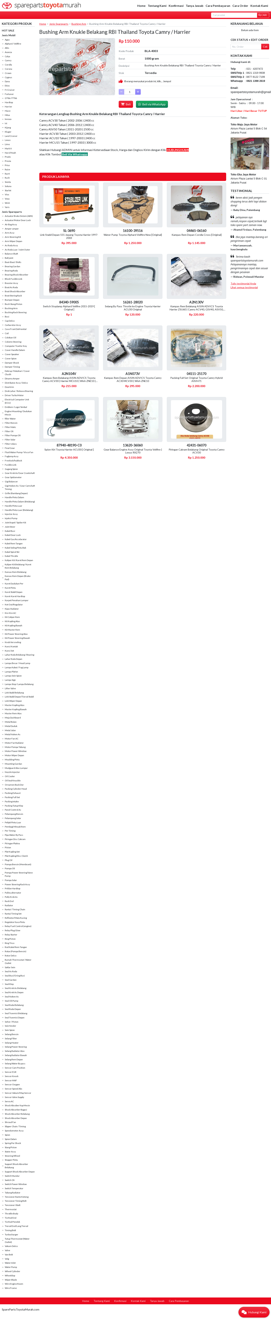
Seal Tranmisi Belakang (16, 1013)
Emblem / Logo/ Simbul (16, 407)
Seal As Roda (11, 971)
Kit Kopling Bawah (13, 625)
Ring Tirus (10, 943)
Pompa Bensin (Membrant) (18, 864)
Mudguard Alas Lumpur (16, 768)
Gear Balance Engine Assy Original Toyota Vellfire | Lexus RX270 (133, 451)
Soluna (8, 186)
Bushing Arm (11, 308)
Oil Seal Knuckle (13, 780)
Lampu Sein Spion (13, 675)
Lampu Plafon (11, 671)
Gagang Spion (11, 469)
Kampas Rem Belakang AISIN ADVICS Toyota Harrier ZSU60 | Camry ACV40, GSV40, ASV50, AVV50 (196, 309)
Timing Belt (10, 1230)
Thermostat (11, 1209)
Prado (8, 156)
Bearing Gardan (12, 266)
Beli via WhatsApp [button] (152, 104)
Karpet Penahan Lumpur (16, 600)
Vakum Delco (11, 1246)
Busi (7, 316)
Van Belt (9, 1254)
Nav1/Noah (10, 152)
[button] (254, 1312)
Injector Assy (11, 514)
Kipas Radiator (12, 608)
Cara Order (240, 5)
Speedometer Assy (14, 1130)
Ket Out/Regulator (14, 604)
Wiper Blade (11, 1279)
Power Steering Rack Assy (17, 884)
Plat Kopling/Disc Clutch (16, 856)
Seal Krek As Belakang (15, 988)
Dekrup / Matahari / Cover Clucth (17, 373)
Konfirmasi (176, 5)
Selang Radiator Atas (15, 1051)
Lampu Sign (10, 680)
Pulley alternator (13, 892)
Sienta (8, 182)
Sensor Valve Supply (14, 1097)
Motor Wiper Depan (14, 755)
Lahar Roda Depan (13, 659)
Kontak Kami (259, 5)
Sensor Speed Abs (13, 1088)
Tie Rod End (10, 1217)
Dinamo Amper (12, 378)
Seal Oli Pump (11, 1000)
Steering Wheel (12, 1155)
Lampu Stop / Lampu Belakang (19, 684)
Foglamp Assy (11, 456)
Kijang (8, 127)
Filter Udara (11, 443)
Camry (8, 60)
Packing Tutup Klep (14, 805)
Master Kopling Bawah (16, 709)
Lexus (8, 140)
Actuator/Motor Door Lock (18, 220)
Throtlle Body (11, 1213)
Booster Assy (11, 283)
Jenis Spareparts (12, 211)
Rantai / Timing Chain (15, 909)
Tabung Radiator (12, 1192)
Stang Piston (11, 1147)
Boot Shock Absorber (15, 291)
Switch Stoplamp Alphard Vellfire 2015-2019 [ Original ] (69, 308)
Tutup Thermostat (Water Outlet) (17, 1240)
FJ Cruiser (10, 89)
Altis (7, 48)
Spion (7, 1134)
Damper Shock (12, 362)
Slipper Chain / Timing (15, 1126)
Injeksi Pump (11, 518)
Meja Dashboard (13, 717)
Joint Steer (10, 526)
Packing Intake (12, 801)
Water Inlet (10, 1262)
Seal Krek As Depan (14, 992)
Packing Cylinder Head (16, 788)
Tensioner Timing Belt (15, 1200)
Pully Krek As (11, 897)
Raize (7, 169)
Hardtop (9, 102)
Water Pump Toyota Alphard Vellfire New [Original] (133, 234)
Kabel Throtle (11, 556)
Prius (7, 165)
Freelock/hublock (13, 460)
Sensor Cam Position (15, 1067)
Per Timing (10, 830)
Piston (8, 847)
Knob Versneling (13, 642)
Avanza (8, 52)
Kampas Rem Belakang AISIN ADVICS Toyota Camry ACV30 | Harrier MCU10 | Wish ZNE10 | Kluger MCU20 (69, 381)
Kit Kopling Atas (12, 621)
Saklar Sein (10, 967)
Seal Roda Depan (13, 1009)
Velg (7, 1258)
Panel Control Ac (13, 809)
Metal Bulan (11, 721)
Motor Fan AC (11, 738)
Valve (7, 1250)
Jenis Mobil (8, 35)
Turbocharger (11, 1234)
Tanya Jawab (194, 5)
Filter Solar (10, 439)
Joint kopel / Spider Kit (15, 522)
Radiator (9, 905)
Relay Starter (11, 934)
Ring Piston (10, 938)
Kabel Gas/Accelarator (16, 539)
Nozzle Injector (12, 772)
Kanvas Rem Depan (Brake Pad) (17, 578)
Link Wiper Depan (13, 700)
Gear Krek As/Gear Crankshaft (20, 473)
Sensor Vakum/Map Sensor (18, 1093)
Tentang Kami (157, 5)
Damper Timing (12, 366)
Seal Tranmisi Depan (14, 1017)
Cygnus (8, 77)
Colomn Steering (13, 341)
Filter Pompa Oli (13, 435)
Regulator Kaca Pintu (15, 922)
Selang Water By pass (15, 1063)
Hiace (7, 110)
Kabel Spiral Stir (12, 552)
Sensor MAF (11, 1080)
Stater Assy (10, 1151)
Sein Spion (10, 1030)
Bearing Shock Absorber (16, 274)
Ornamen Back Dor (14, 784)
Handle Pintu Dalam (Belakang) (20, 501)
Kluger (8, 131)
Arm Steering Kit (13, 237)
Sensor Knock (11, 1076)
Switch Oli (10, 1180)
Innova (8, 119)
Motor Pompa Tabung (15, 747)
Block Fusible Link (13, 278)
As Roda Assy (11, 245)
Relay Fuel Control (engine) (18, 926)
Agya (7, 39)
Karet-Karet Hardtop (15, 596)
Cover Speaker (12, 354)
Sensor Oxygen (12, 1084)
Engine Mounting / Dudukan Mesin (18, 413)
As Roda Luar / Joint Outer (17, 249)
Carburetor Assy (13, 325)
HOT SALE (8, 30)
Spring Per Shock (13, 1143)
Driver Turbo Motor (14, 395)
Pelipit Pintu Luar (13, 822)
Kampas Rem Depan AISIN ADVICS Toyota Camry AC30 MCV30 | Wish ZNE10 (132, 379)
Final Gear (10, 448)
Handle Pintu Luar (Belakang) (19, 510)
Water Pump (11, 1267)
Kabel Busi (10, 531)
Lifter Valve (10, 688)
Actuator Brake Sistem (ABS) (19, 216)
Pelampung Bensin (14, 814)
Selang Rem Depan (14, 1059)
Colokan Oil (10, 337)
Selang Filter (11, 1038)
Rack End (9, 901)
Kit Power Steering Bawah (17, 638)
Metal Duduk (11, 726)
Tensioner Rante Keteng (16, 1196)
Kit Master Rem (12, 629)
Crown (8, 73)
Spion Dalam (11, 1139)
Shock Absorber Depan (16, 1118)
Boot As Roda (11, 287)
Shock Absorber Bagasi (16, 1109)
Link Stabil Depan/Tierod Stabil (19, 696)
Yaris (7, 207)
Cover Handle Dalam (15, 350)
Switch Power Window (16, 1184)
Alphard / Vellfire (13, 43)
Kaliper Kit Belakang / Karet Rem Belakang (18, 566)
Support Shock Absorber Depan (20, 1171)
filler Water (10, 418)
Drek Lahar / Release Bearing (19, 391)
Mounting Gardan (13, 763)
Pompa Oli (10, 868)
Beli (126, 104)
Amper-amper (12, 228)
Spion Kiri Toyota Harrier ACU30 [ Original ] (69, 449)
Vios (7, 194)
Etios (7, 85)
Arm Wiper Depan (13, 241)
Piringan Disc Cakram (15, 839)
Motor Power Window (15, 751)
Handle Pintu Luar (13, 505)
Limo (7, 144)
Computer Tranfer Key (16, 346)
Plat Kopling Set (12, 851)
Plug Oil (8, 860)
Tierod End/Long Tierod (16, 1226)
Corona (8, 68)
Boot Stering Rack (13, 295)
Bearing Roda (11, 270)
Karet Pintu (10, 587)
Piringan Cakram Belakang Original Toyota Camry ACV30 (197, 451)
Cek (265, 46)
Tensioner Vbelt (12, 1205)
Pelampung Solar (13, 818)
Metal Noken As (12, 734)
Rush (7, 177)
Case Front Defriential (15, 329)
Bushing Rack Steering (15, 312)
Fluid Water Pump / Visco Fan (19, 452)
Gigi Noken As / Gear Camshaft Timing (20, 487)
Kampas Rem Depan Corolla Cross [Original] (197, 234)
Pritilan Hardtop (12, 888)
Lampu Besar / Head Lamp (17, 663)
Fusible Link (10, 464)
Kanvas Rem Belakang (15, 572)
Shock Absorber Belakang (17, 1113)
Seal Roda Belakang (14, 1005)
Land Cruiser (11, 136)
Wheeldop (10, 1275)
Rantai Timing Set (13, 913)
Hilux (7, 115)
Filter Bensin (11, 422)
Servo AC (9, 1101)
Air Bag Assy (11, 224)
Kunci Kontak (11, 646)
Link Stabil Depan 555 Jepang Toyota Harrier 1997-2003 (69, 236)
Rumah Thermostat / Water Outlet (18, 961)
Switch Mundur (12, 1175)
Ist (6, 123)
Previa (8, 161)
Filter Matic (10, 427)
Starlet (8, 190)
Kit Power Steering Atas (16, 634)
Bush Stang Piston (13, 304)
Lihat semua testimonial (244, 287)
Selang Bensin (12, 1034)
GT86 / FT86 (11, 98)
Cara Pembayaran (218, 5)
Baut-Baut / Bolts (13, 262)
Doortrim (9, 387)
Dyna (7, 81)
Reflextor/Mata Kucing (16, 917)
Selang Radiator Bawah (16, 1055)
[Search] (234, 15)
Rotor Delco (10, 955)
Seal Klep (9, 984)
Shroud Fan (10, 1122)
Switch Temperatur (14, 1188)
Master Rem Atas (13, 713)
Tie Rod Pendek (12, 1221)
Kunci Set (9, 650)
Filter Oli (9, 431)
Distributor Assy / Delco (16, 382)
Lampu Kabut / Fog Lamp (16, 667)
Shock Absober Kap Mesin (17, 1105)
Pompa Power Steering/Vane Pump (19, 874)
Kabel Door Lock (13, 535)
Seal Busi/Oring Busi (15, 975)
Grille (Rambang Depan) (16, 493)
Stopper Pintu (11, 1159)
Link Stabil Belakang (14, 692)
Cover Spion (11, 358)
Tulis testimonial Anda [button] (243, 283)
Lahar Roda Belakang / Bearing (19, 654)
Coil (7, 333)
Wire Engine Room (14, 1283)
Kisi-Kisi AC (10, 613)
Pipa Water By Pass (14, 835)
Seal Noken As (12, 996)
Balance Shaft (11, 253)
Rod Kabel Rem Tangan (16, 947)
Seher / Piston (11, 1021)
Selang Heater (12, 1042)
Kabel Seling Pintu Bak (15, 547)
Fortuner (9, 94)
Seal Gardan (11, 979)
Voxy (7, 198)
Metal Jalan (10, 730)
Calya (7, 56)
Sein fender (10, 1025)
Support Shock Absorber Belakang (16, 1166)
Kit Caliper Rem (12, 617)
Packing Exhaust (13, 793)
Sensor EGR (10, 1072)
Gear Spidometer (13, 477)
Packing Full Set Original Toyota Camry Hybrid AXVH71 (196, 379)
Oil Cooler (10, 776)
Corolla (8, 64)
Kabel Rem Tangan (14, 543)
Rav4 (7, 173)
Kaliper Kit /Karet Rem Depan (19, 560)
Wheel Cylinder (12, 1271)
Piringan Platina (12, 843)
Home (141, 5)
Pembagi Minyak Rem (15, 826)
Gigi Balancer (11, 481)
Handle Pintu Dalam (14, 497)
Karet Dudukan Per (14, 583)
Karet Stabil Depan (13, 592)
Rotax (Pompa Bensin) (15, 951)
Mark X (8, 148)
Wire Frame (11, 1288)
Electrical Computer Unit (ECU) (17, 401)
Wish (7, 203)
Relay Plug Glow (12, 930)
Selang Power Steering (16, 1046)
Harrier (8, 106)
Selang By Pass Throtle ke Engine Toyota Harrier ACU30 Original (133, 308)
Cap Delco (10, 320)
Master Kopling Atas (14, 705)
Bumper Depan (12, 299)
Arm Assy (9, 232)
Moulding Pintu (12, 759)
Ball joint (9, 258)
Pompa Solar (11, 880)
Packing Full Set (12, 797)
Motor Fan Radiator (14, 742)
